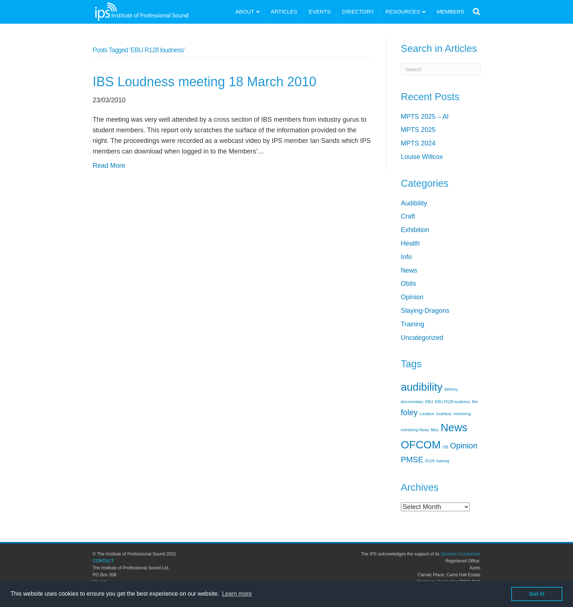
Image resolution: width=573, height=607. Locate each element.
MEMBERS (450, 11)
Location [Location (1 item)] (427, 413)
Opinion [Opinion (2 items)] (463, 445)
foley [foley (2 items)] (409, 412)
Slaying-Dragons (425, 310)
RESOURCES (403, 11)
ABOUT (244, 11)
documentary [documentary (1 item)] (412, 401)
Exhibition (415, 230)
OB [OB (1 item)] (445, 447)
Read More (109, 165)
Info (406, 257)
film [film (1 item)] (475, 401)
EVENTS (320, 11)
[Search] (475, 11)
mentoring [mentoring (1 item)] (462, 413)
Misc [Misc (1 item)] (435, 430)
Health (410, 243)
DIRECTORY (358, 11)
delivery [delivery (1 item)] (451, 389)
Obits (408, 283)
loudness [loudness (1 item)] (444, 413)
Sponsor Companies (461, 554)
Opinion (412, 297)
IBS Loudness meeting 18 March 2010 (204, 81)
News (409, 270)
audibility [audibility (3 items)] (422, 387)
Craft (408, 216)
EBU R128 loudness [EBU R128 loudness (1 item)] (452, 401)
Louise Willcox (422, 156)
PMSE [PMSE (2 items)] (412, 459)
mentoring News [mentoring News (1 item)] (415, 430)
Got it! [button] (536, 594)
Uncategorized (422, 337)
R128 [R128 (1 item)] (430, 461)
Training (412, 324)
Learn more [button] (237, 594)
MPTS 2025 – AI (425, 116)
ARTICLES (284, 11)
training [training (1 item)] (442, 461)
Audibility (414, 203)
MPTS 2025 (418, 129)
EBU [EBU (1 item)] (429, 401)
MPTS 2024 (418, 143)
